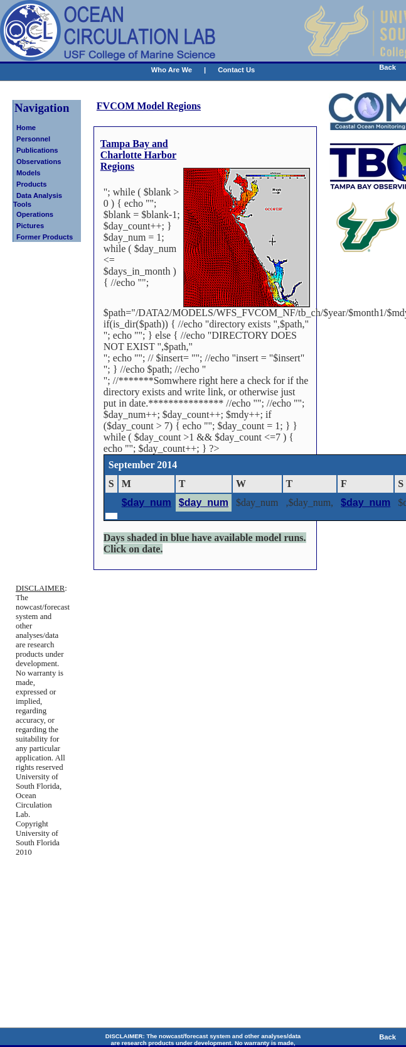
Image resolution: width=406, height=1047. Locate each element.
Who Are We (171, 70)
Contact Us (236, 70)
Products (31, 184)
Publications (37, 150)
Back (387, 67)
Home (26, 127)
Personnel (33, 139)
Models (28, 173)
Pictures (30, 225)
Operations (34, 214)
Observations (38, 161)
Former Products (44, 237)
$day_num (146, 502)
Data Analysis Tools (37, 200)
